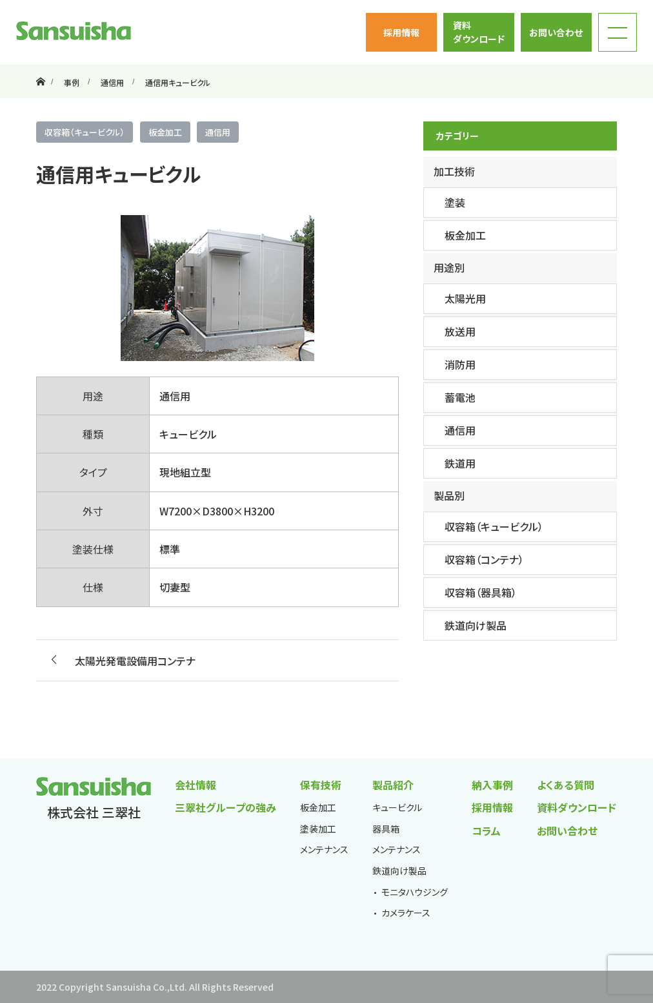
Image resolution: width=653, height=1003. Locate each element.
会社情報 (195, 784)
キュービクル (397, 807)
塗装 (455, 202)
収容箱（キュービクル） (85, 132)
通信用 (217, 132)
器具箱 (385, 828)
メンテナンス (324, 849)
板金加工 (165, 132)
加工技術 (454, 171)
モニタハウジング (414, 891)
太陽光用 (465, 298)
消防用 (460, 364)
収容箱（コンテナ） (484, 559)
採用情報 (401, 32)
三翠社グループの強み (225, 807)
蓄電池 (460, 397)
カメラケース (405, 912)
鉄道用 (460, 463)
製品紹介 (393, 784)
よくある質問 (565, 784)
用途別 (449, 267)
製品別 (449, 495)
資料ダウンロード (479, 32)
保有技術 (320, 784)
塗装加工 (318, 828)
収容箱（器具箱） (481, 592)
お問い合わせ (556, 32)
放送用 (460, 331)
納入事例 (492, 784)
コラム (486, 830)
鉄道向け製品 (476, 625)
